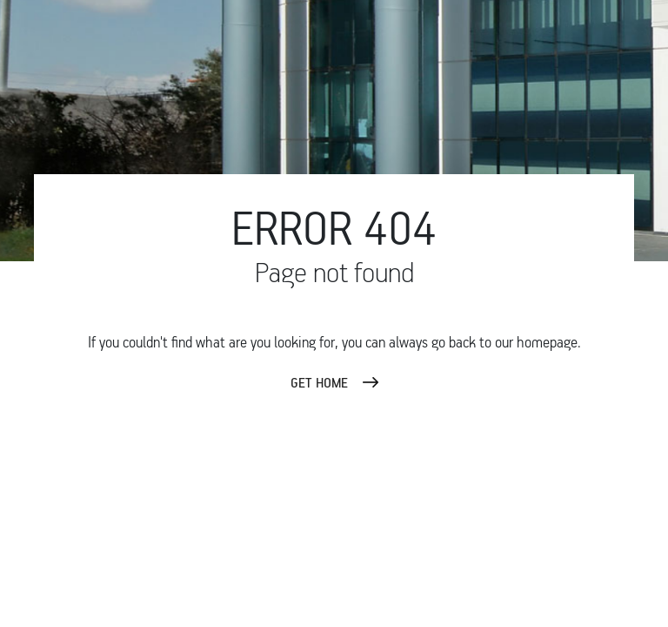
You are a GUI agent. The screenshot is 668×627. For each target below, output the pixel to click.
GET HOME (319, 382)
